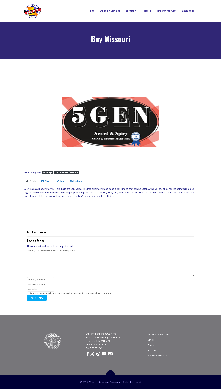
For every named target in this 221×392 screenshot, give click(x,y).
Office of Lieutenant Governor (102, 335)
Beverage (48, 173)
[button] (37, 122)
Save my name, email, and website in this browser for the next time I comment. (70, 294)
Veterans (152, 352)
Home (91, 11)
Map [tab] (61, 181)
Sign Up (148, 11)
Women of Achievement (159, 357)
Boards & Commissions (159, 336)
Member (74, 173)
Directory (132, 11)
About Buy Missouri (110, 11)
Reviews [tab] (76, 181)
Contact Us (189, 11)
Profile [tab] (31, 181)
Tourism (151, 347)
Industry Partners (167, 11)
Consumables (61, 173)
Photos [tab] (46, 181)
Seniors (151, 341)
